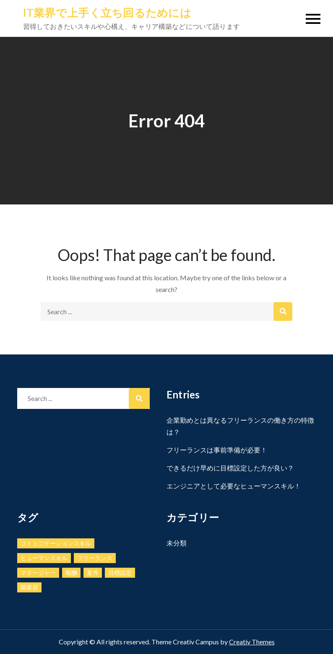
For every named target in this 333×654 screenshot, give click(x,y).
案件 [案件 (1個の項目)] (93, 572)
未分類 (176, 543)
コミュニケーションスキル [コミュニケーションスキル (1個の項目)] (56, 543)
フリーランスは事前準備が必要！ (216, 450)
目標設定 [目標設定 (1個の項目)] (120, 572)
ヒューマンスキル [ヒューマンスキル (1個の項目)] (44, 557)
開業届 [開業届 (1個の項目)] (29, 587)
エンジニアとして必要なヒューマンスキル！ (233, 486)
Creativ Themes (252, 642)
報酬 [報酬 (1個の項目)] (71, 572)
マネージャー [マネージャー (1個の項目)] (38, 572)
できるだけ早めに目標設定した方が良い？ (230, 468)
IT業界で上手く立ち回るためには (107, 12)
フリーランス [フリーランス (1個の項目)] (94, 557)
